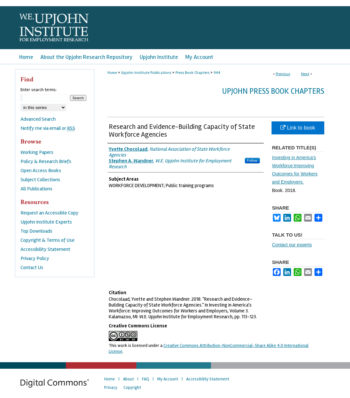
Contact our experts (292, 244)
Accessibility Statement (45, 249)
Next (305, 74)
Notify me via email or (48, 128)
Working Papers (37, 152)
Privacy (110, 387)
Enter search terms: (39, 89)
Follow (252, 160)
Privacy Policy (35, 258)
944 (217, 72)
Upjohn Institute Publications (146, 72)
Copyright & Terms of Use (48, 240)
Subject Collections (40, 179)
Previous (283, 74)
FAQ (145, 379)
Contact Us (32, 267)
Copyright (132, 387)
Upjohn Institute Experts (46, 222)
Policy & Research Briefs (46, 161)
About (128, 379)
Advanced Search (38, 119)
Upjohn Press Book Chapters (273, 91)
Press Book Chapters (192, 72)
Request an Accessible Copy (49, 213)
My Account (167, 379)
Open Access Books (41, 170)
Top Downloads (36, 231)
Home (112, 72)
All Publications (36, 188)
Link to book (297, 127)
